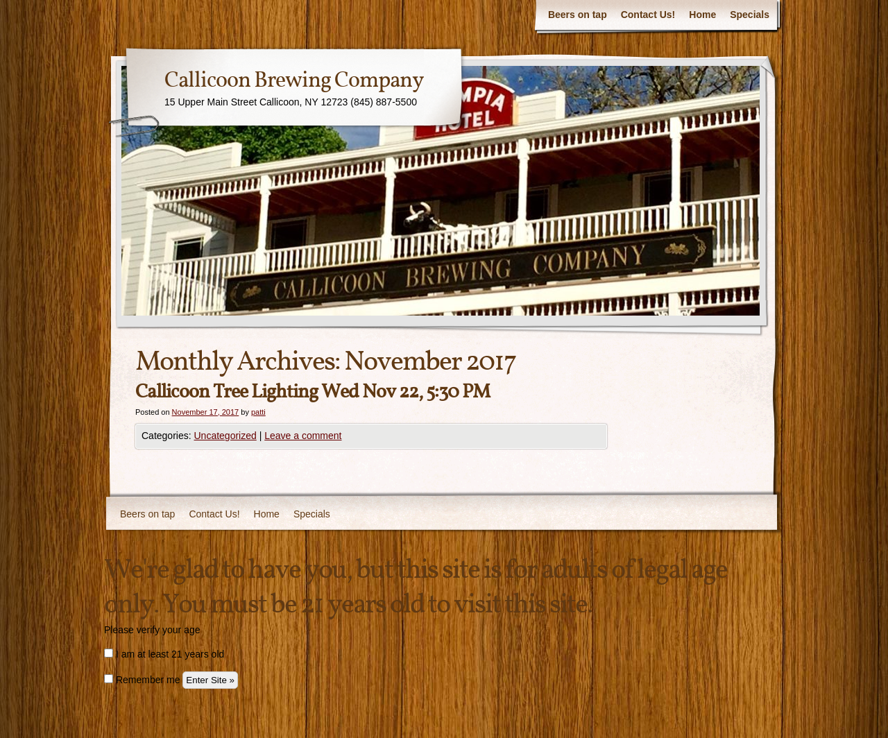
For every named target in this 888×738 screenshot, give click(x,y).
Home (702, 14)
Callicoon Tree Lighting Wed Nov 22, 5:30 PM (312, 392)
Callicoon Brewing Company (294, 81)
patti (258, 412)
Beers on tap (577, 14)
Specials (749, 14)
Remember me (142, 679)
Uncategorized (225, 435)
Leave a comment (302, 435)
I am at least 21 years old (164, 654)
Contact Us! (648, 14)
